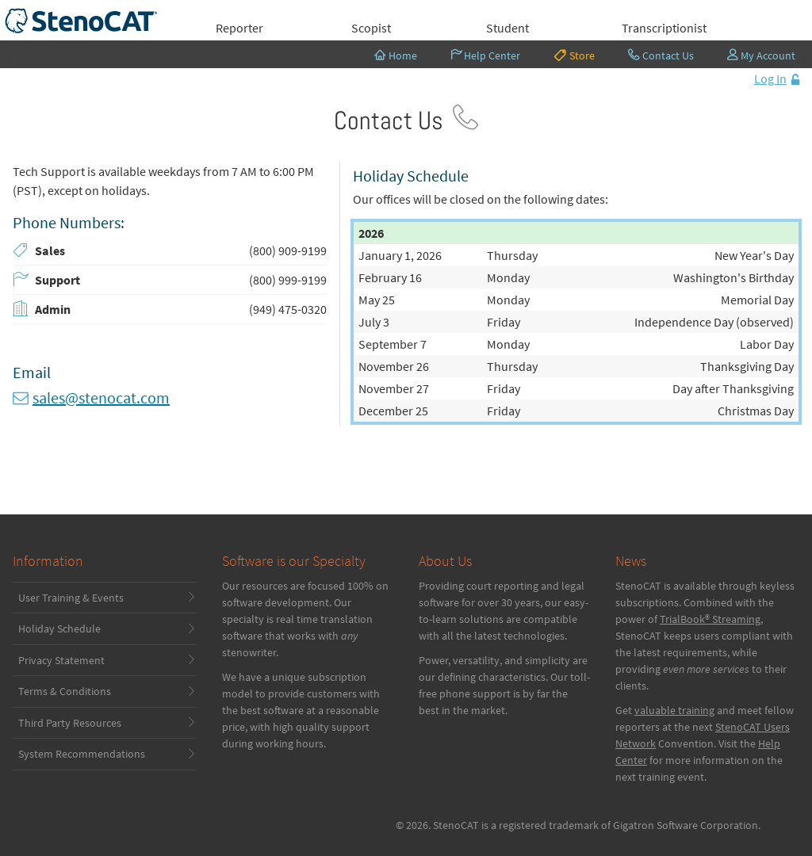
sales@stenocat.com (101, 397)
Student (507, 28)
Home (395, 55)
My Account (761, 55)
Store (574, 55)
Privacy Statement (61, 660)
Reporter (239, 28)
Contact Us (661, 55)
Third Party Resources (69, 723)
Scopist (371, 28)
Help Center (485, 55)
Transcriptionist (664, 28)
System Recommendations (81, 754)
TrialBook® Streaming (710, 619)
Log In (770, 78)
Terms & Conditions (64, 691)
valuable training (674, 710)
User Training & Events (71, 597)
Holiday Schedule (59, 628)
